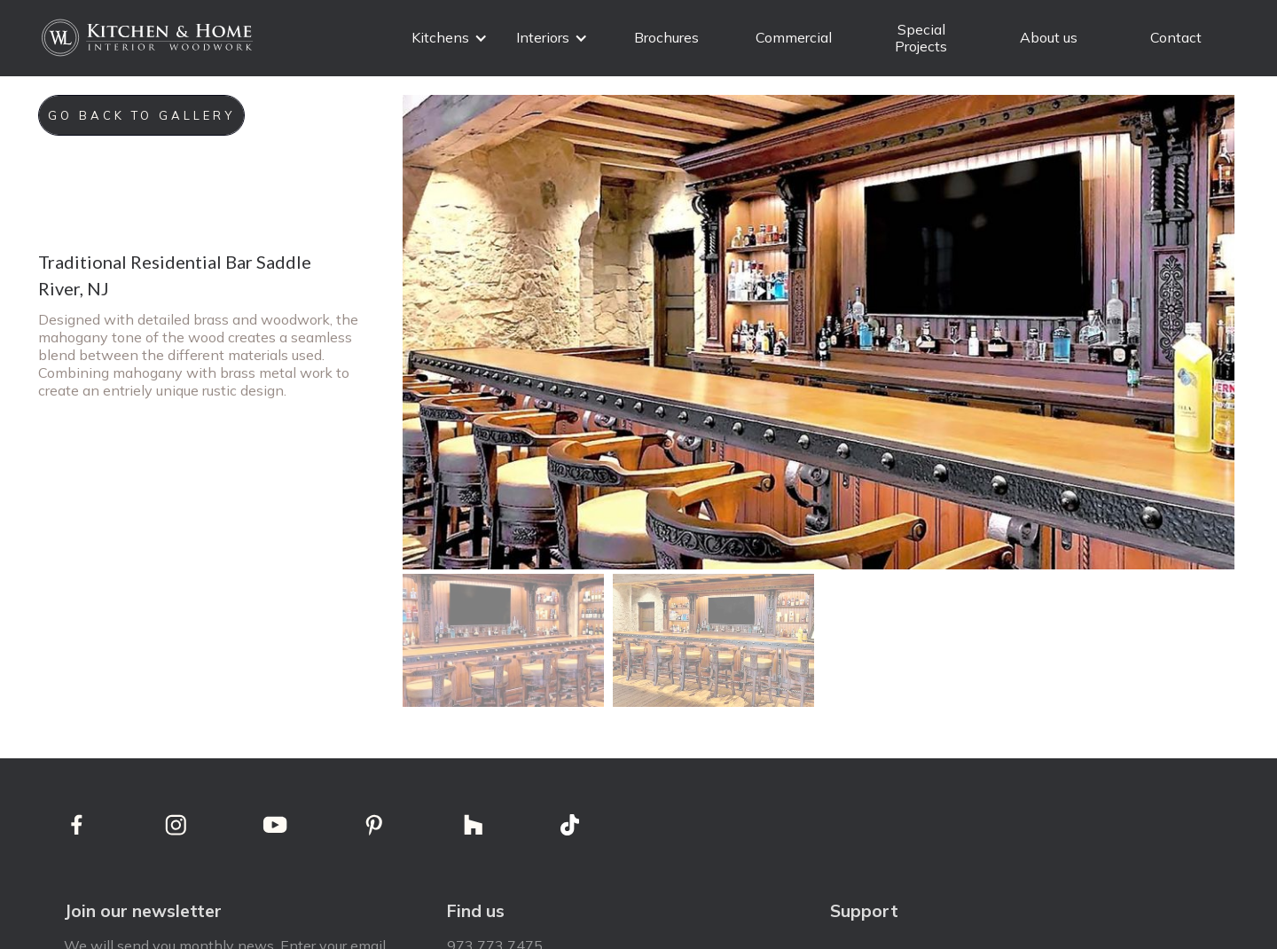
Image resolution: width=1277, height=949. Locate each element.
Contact (1176, 37)
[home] (149, 38)
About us (1048, 37)
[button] (449, 38)
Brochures (666, 37)
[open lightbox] (818, 332)
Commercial (794, 37)
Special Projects (922, 37)
